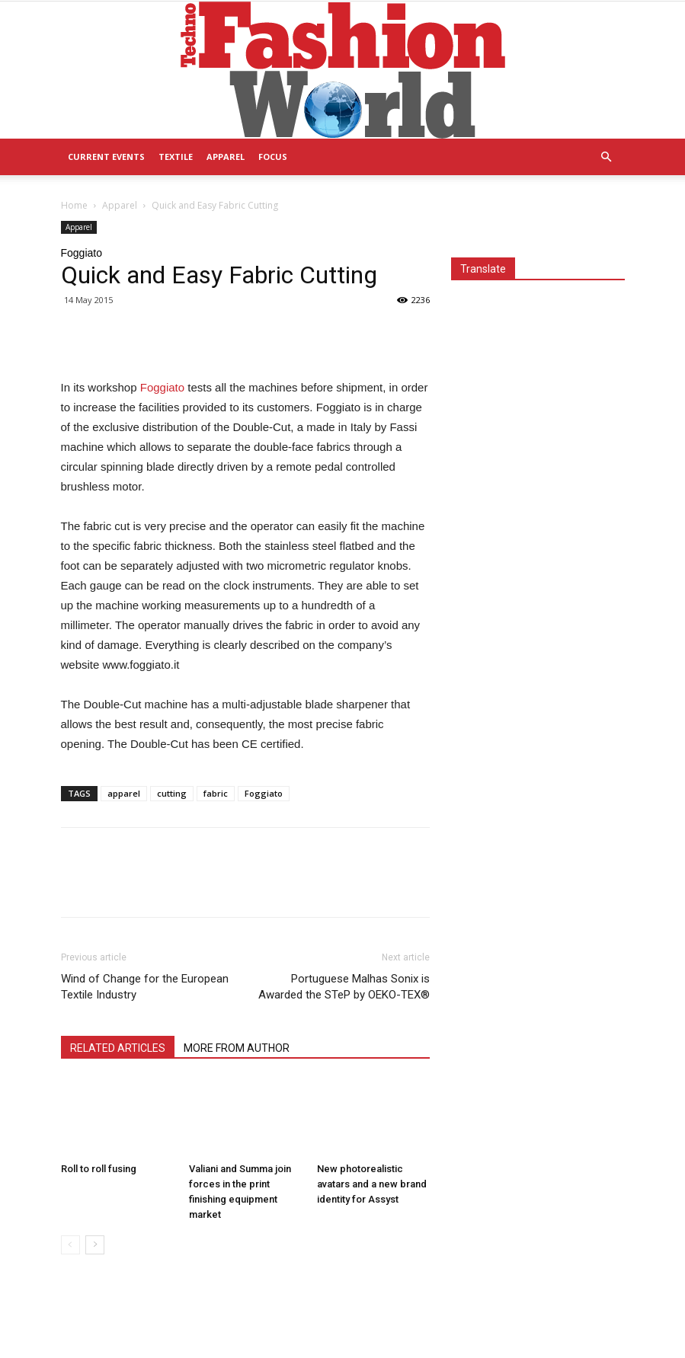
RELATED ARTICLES (117, 1048)
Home (74, 205)
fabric (215, 793)
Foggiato (164, 387)
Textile (175, 156)
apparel (123, 793)
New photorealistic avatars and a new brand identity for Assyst (372, 1184)
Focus (272, 156)
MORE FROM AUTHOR (237, 1048)
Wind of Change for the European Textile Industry (145, 987)
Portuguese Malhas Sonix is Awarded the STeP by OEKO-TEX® (344, 987)
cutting (172, 793)
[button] (606, 157)
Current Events (106, 156)
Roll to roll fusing (98, 1168)
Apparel (225, 156)
